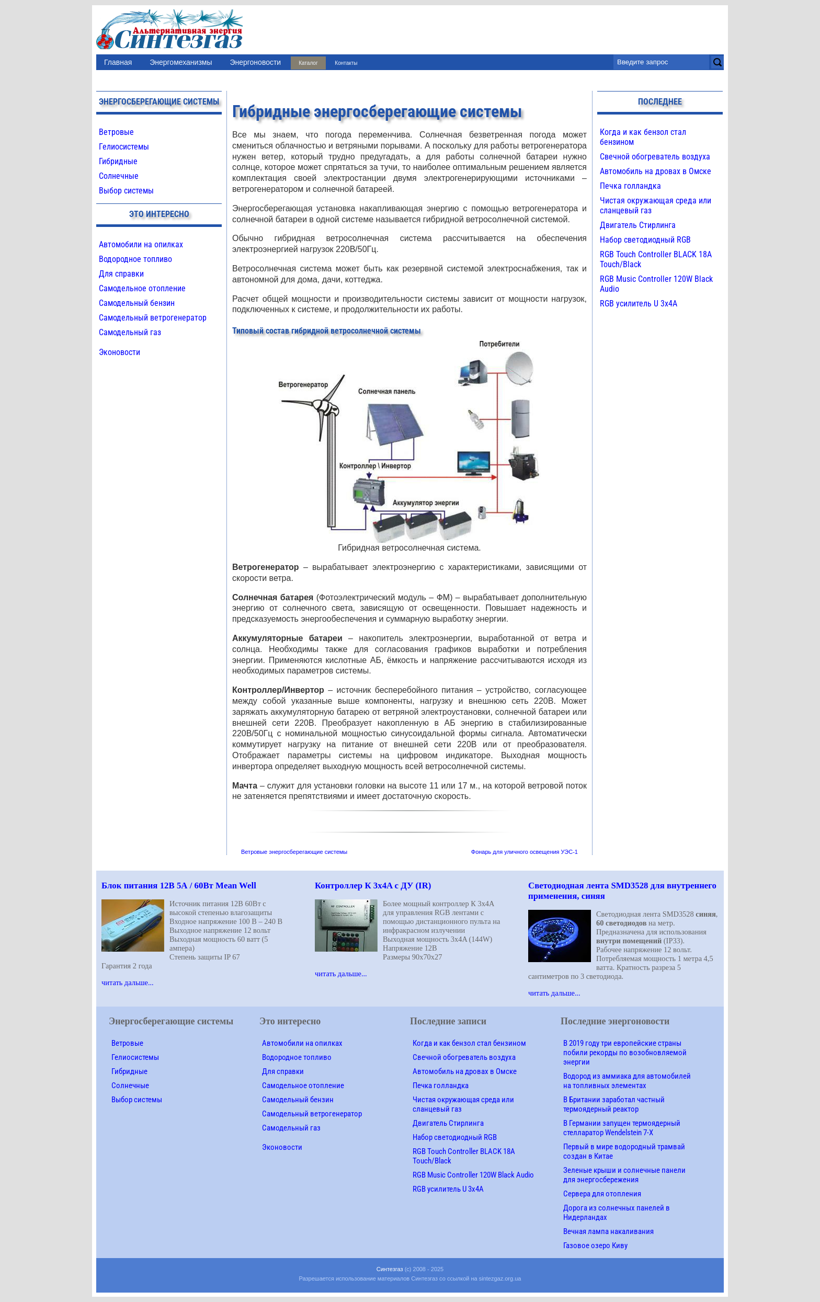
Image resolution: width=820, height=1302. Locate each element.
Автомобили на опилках (141, 244)
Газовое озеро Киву (595, 1245)
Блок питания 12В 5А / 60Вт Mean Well (178, 885)
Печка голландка (630, 186)
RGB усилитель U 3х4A (638, 304)
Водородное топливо (135, 259)
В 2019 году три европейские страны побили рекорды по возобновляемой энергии (625, 1052)
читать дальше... (127, 982)
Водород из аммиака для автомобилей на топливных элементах (627, 1080)
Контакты (346, 63)
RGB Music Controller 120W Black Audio (473, 1175)
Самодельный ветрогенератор (153, 318)
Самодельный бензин (137, 303)
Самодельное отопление (142, 288)
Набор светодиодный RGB (645, 240)
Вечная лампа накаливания (608, 1231)
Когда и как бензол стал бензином (469, 1043)
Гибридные (118, 161)
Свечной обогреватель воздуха (655, 157)
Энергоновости (255, 62)
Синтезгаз (390, 1269)
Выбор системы (126, 191)
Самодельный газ (130, 332)
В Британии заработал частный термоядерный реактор (614, 1104)
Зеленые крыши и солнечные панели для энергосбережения (624, 1175)
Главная (118, 62)
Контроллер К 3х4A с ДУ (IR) (373, 885)
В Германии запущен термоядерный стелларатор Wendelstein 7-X (621, 1127)
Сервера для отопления (602, 1193)
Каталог (308, 63)
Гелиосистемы (124, 147)
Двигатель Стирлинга (638, 225)
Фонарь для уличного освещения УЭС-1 (524, 852)
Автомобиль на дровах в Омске (655, 171)
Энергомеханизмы (181, 62)
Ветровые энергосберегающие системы (294, 852)
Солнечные (119, 176)
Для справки (121, 274)
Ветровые (116, 132)
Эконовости (119, 352)
